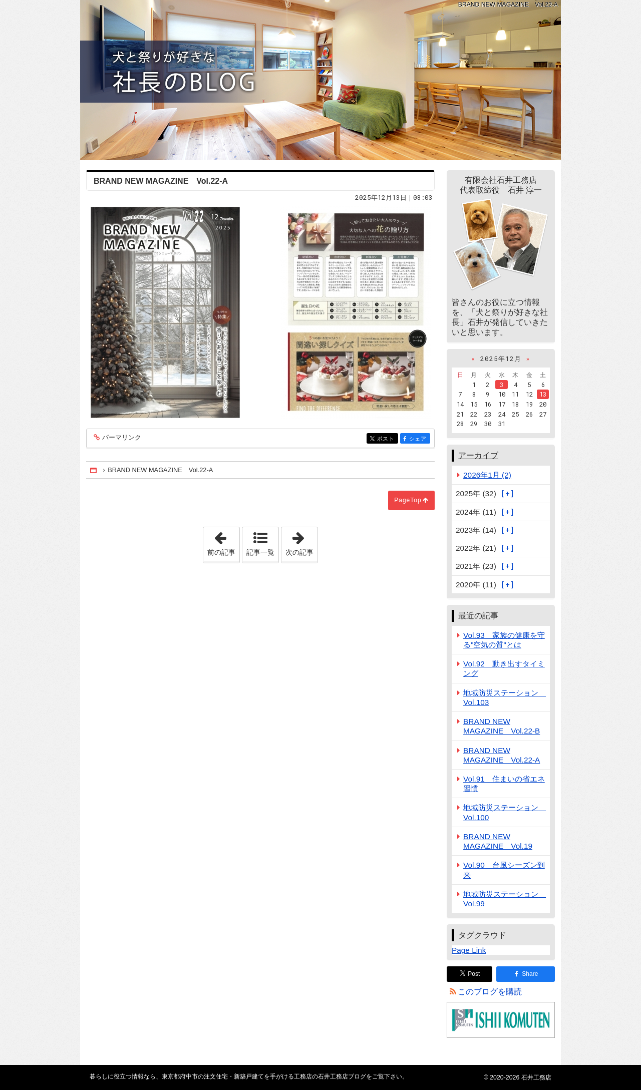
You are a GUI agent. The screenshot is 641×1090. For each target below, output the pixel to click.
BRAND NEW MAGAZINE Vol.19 (497, 841)
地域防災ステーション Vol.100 (504, 812)
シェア (419, 439)
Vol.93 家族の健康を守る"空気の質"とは (504, 640)
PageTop (407, 500)
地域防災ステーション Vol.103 (504, 697)
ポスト (387, 439)
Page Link (469, 950)
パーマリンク (121, 438)
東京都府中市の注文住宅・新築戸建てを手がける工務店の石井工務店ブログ (320, 80)
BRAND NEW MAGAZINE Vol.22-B (501, 726)
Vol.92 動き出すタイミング (504, 668)
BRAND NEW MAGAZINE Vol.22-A (501, 755)
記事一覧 (260, 552)
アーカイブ (478, 455)
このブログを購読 (490, 991)
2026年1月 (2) (487, 475)
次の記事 (301, 541)
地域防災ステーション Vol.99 (504, 899)
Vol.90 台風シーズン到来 (504, 870)
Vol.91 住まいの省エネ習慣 (504, 784)
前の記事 (223, 541)
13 (542, 394)
